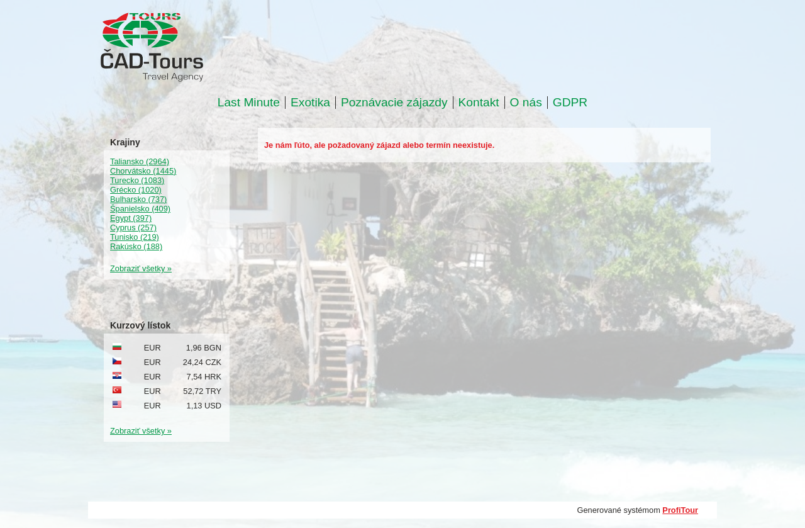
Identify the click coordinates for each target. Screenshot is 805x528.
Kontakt (478, 102)
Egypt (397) (131, 218)
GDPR (570, 102)
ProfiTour (680, 510)
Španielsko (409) (140, 208)
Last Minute (249, 102)
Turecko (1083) (137, 180)
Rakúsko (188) (136, 246)
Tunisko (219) (134, 237)
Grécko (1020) (136, 189)
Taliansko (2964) (139, 161)
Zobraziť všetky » (141, 268)
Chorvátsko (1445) (143, 171)
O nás (526, 102)
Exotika (310, 102)
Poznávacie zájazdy (394, 102)
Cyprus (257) (133, 227)
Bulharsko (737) (138, 199)
